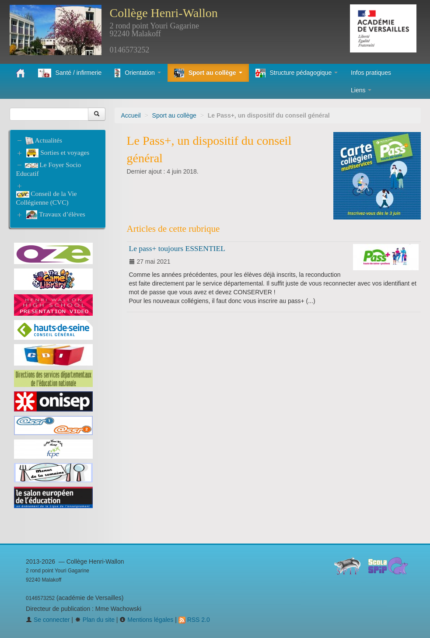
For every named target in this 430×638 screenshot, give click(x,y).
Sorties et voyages (57, 153)
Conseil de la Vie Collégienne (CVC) (46, 198)
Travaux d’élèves (55, 214)
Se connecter (48, 619)
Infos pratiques (371, 72)
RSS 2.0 (194, 619)
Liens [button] (361, 90)
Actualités (43, 140)
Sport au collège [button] (208, 73)
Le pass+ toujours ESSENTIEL (177, 248)
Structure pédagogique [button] (296, 73)
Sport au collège (174, 115)
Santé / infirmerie (70, 73)
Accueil (131, 115)
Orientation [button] (138, 73)
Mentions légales (146, 619)
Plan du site (95, 619)
